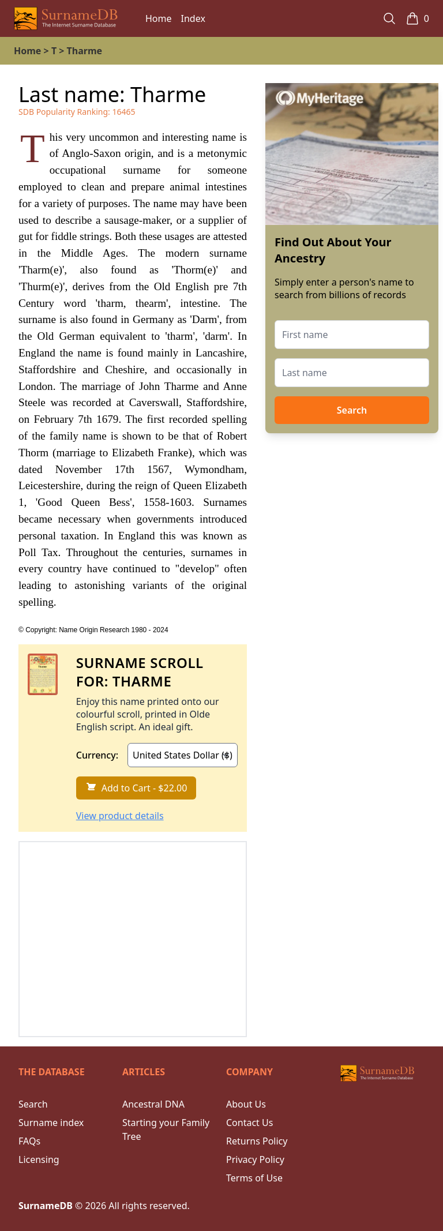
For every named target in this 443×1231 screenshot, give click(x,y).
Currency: (97, 755)
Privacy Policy (255, 1159)
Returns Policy (256, 1141)
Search (352, 410)
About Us (246, 1104)
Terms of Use (254, 1178)
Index (193, 18)
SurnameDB (45, 1205)
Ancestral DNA (153, 1104)
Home (158, 18)
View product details (120, 815)
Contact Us (249, 1122)
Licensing (38, 1159)
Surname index (51, 1122)
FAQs (29, 1141)
